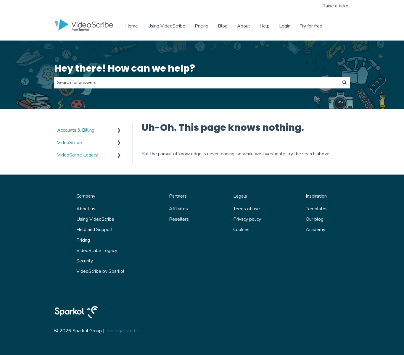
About (243, 26)
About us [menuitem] (85, 209)
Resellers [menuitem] (179, 219)
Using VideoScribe (166, 26)
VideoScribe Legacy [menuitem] (77, 155)
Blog (223, 26)
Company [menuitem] (85, 196)
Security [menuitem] (84, 261)
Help (265, 26)
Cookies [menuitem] (241, 229)
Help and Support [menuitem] (94, 229)
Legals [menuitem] (240, 196)
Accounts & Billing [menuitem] (75, 130)
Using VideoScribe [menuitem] (95, 219)
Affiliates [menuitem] (178, 209)
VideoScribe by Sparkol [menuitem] (100, 271)
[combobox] (196, 82)
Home (131, 26)
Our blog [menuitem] (314, 219)
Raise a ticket (336, 6)
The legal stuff (120, 330)
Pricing (201, 26)
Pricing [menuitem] (83, 240)
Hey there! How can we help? (124, 68)
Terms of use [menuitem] (246, 209)
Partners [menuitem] (178, 196)
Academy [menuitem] (315, 229)
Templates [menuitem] (317, 209)
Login (284, 26)
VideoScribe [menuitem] (69, 142)
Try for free (311, 26)
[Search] (344, 82)
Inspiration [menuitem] (316, 196)
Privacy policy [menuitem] (247, 219)
